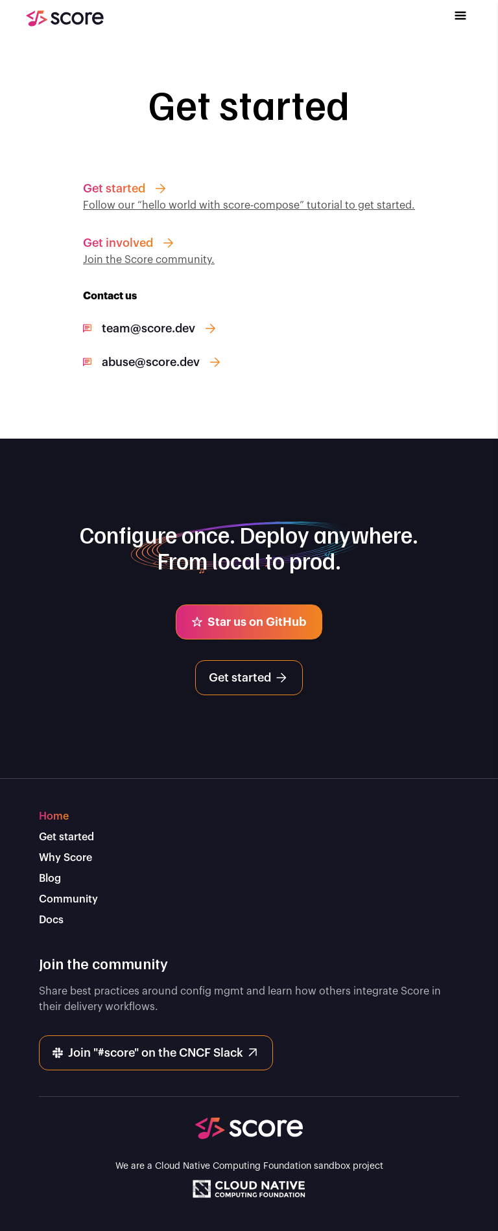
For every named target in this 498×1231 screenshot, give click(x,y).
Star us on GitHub (247, 622)
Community (68, 899)
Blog (50, 878)
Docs (51, 920)
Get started (248, 678)
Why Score (65, 858)
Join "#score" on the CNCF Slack (155, 1053)
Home (54, 816)
